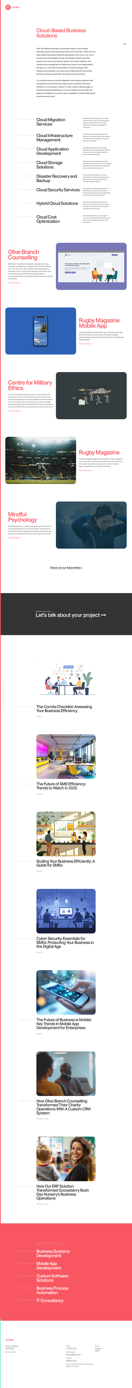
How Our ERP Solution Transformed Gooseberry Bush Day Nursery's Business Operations (62, 902)
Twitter (97, 1061)
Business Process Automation (52, 1000)
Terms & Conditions (11, 1056)
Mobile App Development (48, 976)
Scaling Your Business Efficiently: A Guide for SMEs (65, 695)
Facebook (98, 1058)
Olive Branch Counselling (23, 254)
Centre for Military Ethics (30, 368)
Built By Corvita (42, 829)
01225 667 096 (71, 1058)
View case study (14, 282)
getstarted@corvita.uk (73, 1064)
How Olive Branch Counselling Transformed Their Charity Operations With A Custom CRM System (63, 817)
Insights (39, 629)
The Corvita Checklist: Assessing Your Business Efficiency (64, 621)
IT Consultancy (49, 1010)
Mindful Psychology (22, 480)
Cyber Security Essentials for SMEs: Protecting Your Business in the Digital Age (65, 733)
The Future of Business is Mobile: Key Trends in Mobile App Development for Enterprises (63, 774)
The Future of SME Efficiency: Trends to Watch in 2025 (61, 658)
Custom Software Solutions (52, 988)
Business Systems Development (53, 963)
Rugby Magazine (99, 428)
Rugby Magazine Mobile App (99, 316)
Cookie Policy (9, 1058)
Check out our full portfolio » (66, 521)
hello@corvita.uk (71, 1070)
